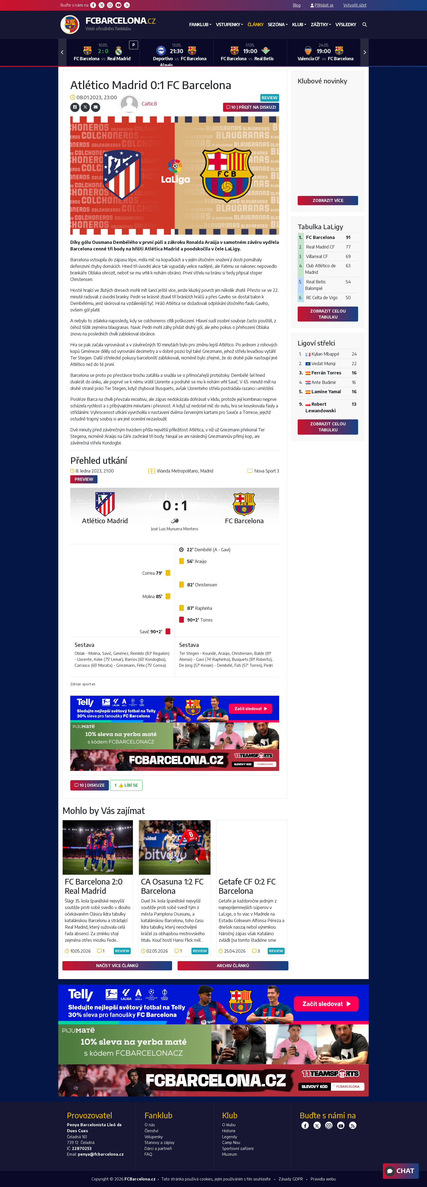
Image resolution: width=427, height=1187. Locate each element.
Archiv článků (233, 965)
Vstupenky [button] (228, 24)
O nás (150, 1124)
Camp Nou (231, 1142)
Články (255, 24)
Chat (398, 1171)
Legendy (229, 1136)
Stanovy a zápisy (160, 1142)
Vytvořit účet (355, 4)
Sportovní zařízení (238, 1148)
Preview (84, 479)
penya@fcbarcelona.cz (101, 1154)
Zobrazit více (328, 200)
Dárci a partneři (158, 1148)
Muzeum (229, 1154)
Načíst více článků (117, 965)
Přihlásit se (324, 4)
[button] (62, 52)
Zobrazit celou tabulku (328, 313)
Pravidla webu (323, 1178)
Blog (297, 4)
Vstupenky (154, 1136)
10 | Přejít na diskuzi (251, 107)
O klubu (229, 1124)
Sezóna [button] (276, 24)
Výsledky (345, 24)
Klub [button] (297, 24)
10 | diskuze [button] (90, 785)
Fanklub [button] (198, 24)
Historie (229, 1130)
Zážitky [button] (319, 24)
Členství (151, 1130)
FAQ (148, 1154)
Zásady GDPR (291, 1178)
